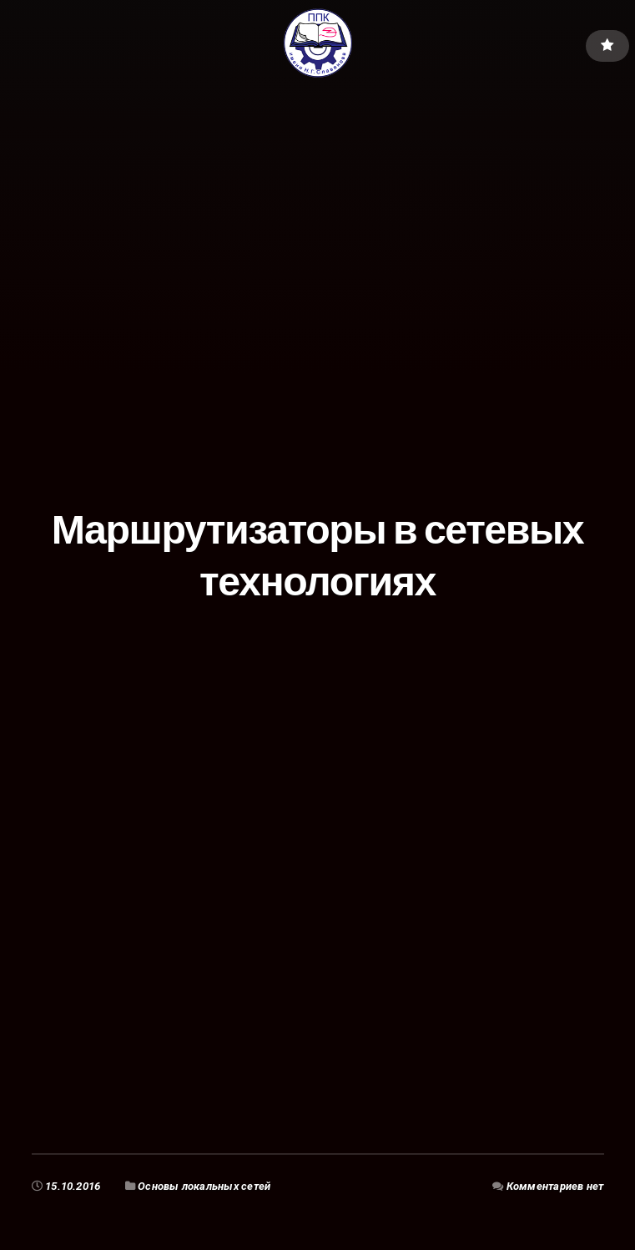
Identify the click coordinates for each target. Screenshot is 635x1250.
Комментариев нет (554, 1186)
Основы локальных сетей (205, 1186)
